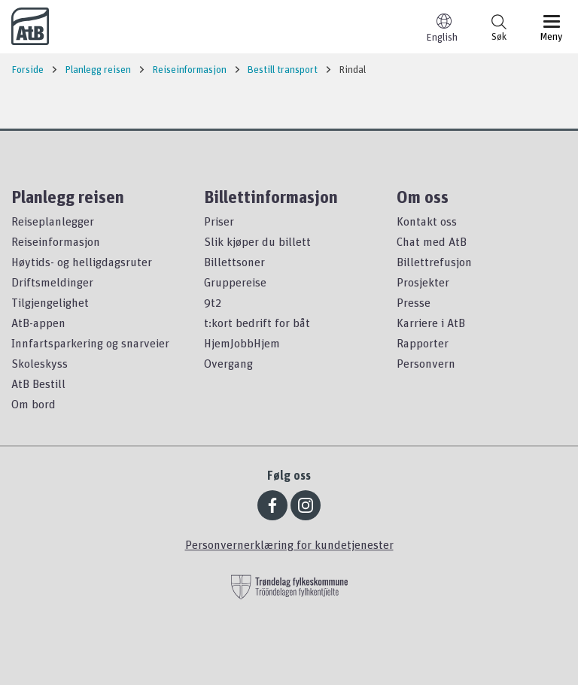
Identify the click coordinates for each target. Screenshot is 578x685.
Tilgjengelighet (50, 302)
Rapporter (423, 342)
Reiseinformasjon (55, 241)
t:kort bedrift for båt (257, 322)
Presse (413, 302)
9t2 (212, 302)
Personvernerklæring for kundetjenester (289, 544)
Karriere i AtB (431, 322)
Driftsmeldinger (52, 281)
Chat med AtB (432, 241)
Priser (219, 221)
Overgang (228, 363)
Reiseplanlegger (52, 221)
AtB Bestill (38, 383)
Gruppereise (235, 281)
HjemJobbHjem (242, 342)
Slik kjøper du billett (257, 241)
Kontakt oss (427, 221)
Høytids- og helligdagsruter (81, 261)
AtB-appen (38, 322)
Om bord (33, 403)
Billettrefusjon (434, 261)
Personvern (426, 363)
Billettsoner (234, 261)
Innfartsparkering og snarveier (90, 342)
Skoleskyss (39, 363)
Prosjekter (423, 281)
